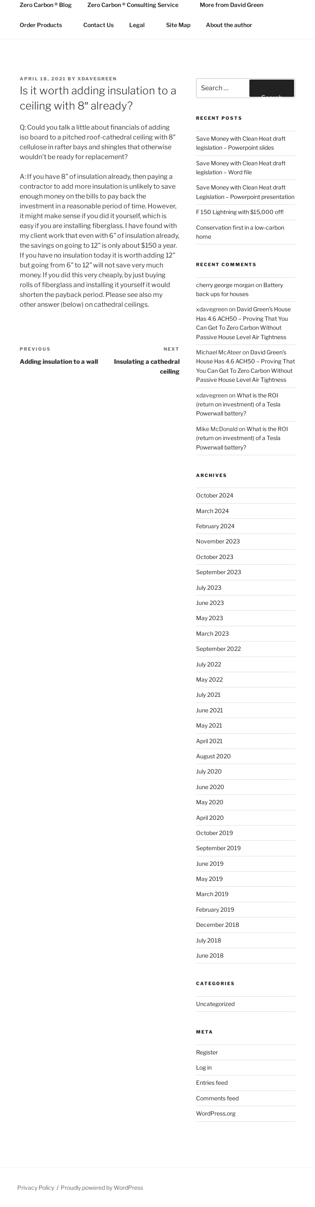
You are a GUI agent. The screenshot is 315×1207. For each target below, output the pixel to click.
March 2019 (212, 893)
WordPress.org (215, 1113)
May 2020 (210, 802)
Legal (141, 24)
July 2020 (209, 771)
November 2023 (218, 541)
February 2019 (215, 909)
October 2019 (214, 832)
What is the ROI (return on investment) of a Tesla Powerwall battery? (238, 404)
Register (207, 1052)
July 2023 (208, 587)
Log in (204, 1067)
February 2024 (215, 526)
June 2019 (210, 863)
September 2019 (218, 847)
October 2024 (214, 495)
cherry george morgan (225, 284)
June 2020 (210, 786)
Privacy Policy (35, 1187)
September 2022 (218, 648)
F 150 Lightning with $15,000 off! (239, 211)
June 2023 (210, 602)
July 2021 (208, 694)
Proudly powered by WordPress (102, 1187)
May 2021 (209, 725)
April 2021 (209, 740)
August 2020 (213, 756)
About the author (229, 24)
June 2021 (209, 710)
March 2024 (212, 510)
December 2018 (217, 924)
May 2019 (209, 878)
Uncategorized (215, 1003)
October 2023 (214, 556)
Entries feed (212, 1082)
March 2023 (212, 633)
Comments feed (217, 1098)
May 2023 (209, 617)
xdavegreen (97, 79)
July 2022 (208, 664)
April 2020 (210, 817)
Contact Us (98, 24)
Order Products (45, 24)
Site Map (178, 24)
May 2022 (209, 679)
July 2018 (208, 940)
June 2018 (210, 955)
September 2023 (218, 571)
